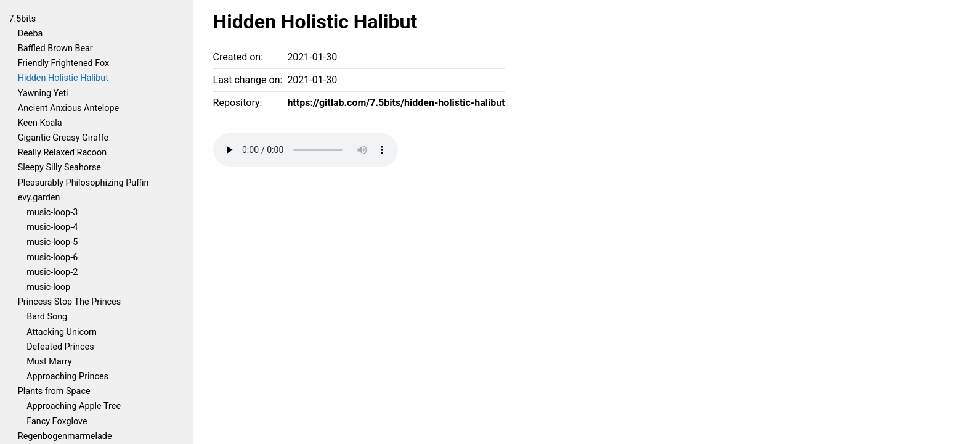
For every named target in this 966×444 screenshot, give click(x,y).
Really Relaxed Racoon (62, 152)
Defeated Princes (60, 347)
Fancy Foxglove (56, 421)
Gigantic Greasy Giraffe (63, 138)
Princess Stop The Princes (69, 302)
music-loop (48, 287)
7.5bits (22, 19)
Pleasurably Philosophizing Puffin (83, 183)
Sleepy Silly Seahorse (59, 167)
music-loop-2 (52, 272)
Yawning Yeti (43, 93)
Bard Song (46, 316)
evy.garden (39, 197)
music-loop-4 (52, 227)
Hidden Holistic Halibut (63, 78)
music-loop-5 (52, 242)
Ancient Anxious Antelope (68, 108)
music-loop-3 (52, 212)
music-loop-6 (52, 257)
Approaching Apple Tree (73, 406)
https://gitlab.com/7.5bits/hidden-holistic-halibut (396, 103)
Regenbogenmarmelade (65, 436)
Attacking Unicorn (61, 332)
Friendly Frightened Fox (63, 63)
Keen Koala (40, 123)
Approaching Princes (67, 376)
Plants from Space (54, 391)
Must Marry (48, 361)
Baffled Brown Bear (55, 48)
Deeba (30, 33)
